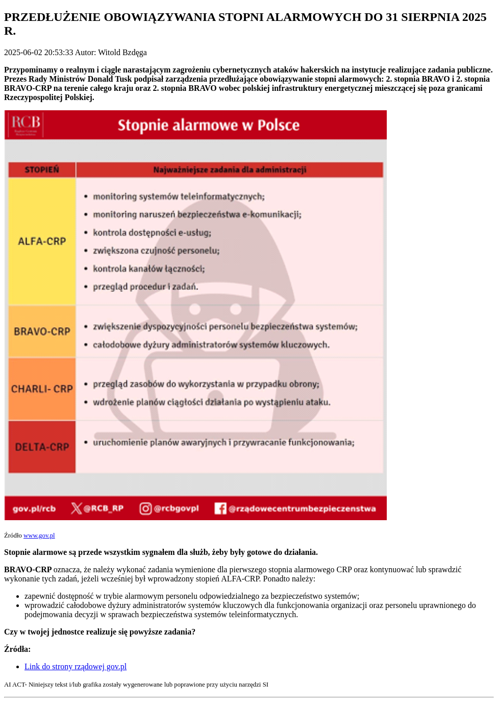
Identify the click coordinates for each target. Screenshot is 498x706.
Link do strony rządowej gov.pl (75, 666)
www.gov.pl (39, 535)
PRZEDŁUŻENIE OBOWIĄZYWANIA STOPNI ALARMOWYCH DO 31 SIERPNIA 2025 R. (245, 23)
